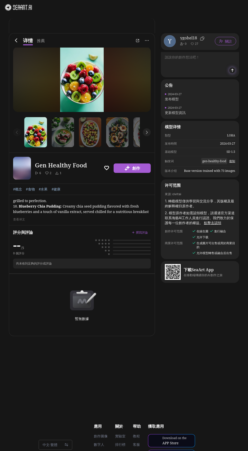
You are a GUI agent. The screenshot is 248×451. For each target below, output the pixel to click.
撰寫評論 (140, 232)
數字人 (99, 445)
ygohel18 (188, 38)
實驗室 (120, 436)
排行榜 (120, 445)
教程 (136, 436)
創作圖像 (101, 436)
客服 (136, 445)
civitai (176, 194)
